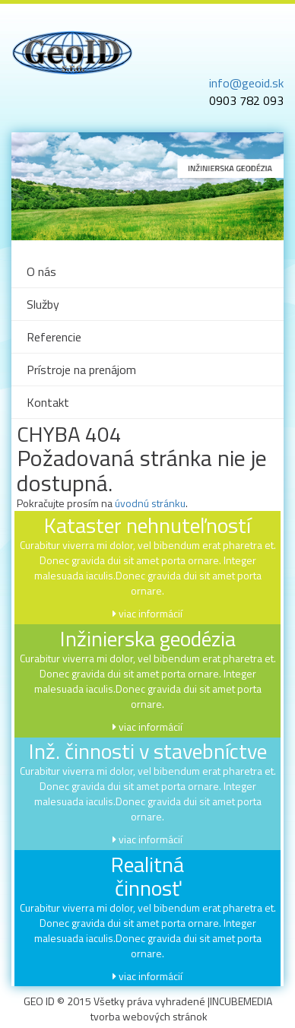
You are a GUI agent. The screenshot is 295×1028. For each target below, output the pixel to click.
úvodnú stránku (150, 503)
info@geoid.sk (246, 83)
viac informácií (150, 613)
